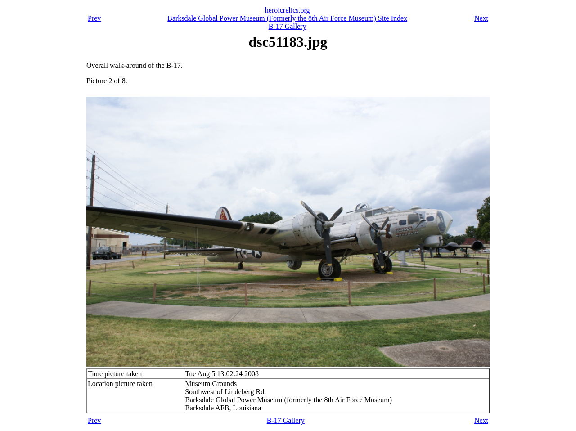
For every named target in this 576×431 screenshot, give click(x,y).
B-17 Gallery (287, 26)
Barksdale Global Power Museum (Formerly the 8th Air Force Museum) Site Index (287, 18)
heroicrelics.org (287, 10)
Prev (94, 18)
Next (481, 18)
